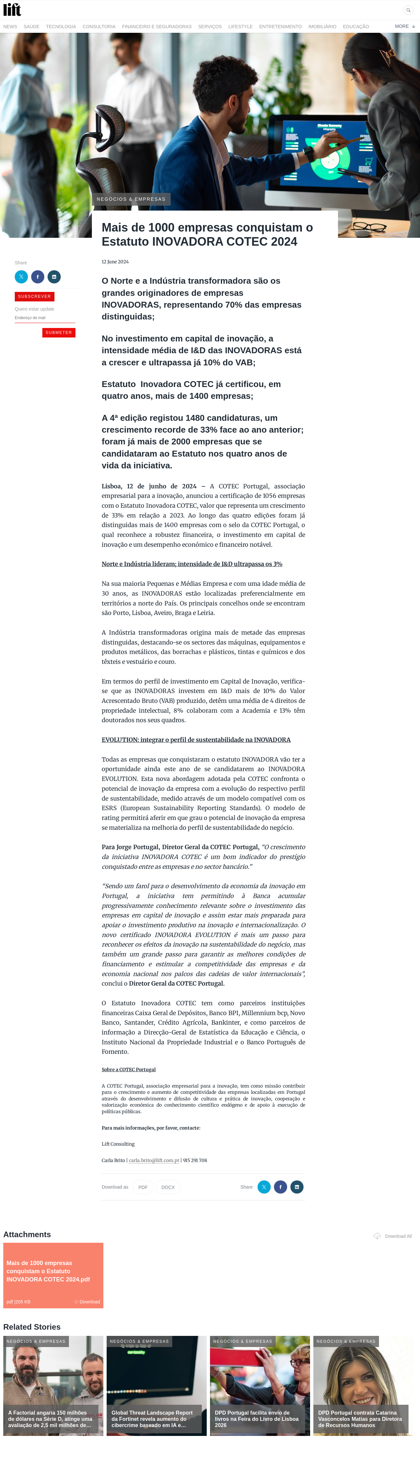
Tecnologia (61, 26)
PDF (143, 1187)
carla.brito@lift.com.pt (154, 1160)
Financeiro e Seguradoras (157, 26)
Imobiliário (322, 26)
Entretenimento (280, 26)
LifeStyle (240, 26)
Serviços (210, 26)
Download (87, 1301)
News (10, 26)
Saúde (31, 26)
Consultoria (99, 26)
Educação (356, 26)
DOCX (168, 1187)
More (405, 26)
